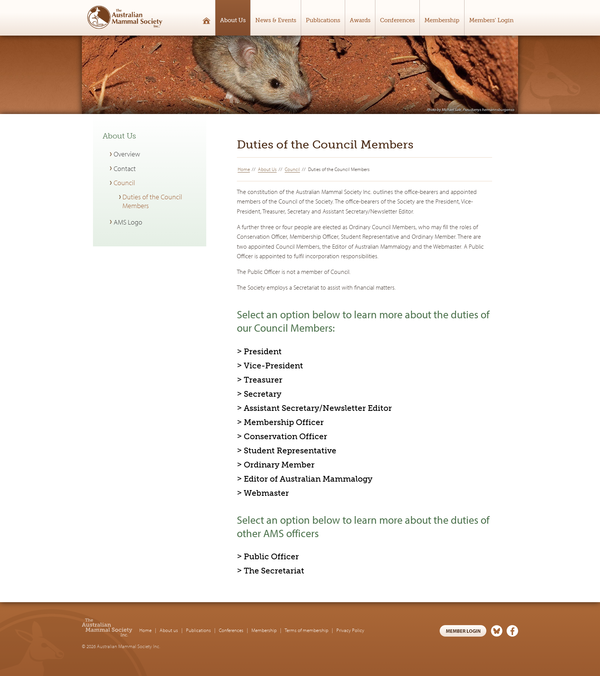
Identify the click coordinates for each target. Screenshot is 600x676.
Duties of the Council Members (152, 201)
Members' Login (491, 20)
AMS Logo (128, 222)
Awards (360, 20)
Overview (127, 154)
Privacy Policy (350, 630)
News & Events (275, 20)
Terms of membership (306, 630)
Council (292, 169)
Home (244, 169)
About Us (233, 20)
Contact (125, 168)
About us (169, 630)
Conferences (397, 20)
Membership (442, 20)
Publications (323, 20)
